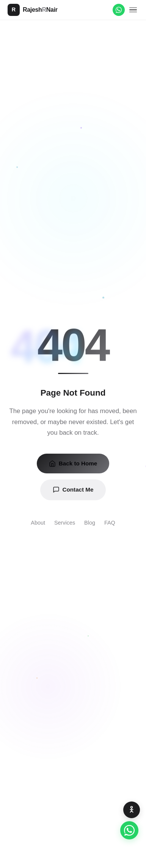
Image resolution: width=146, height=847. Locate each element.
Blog (89, 523)
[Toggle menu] (133, 10)
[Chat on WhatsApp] (129, 830)
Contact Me (73, 489)
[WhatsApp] (119, 10)
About (38, 523)
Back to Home (73, 463)
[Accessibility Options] (131, 809)
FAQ (109, 523)
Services (64, 523)
